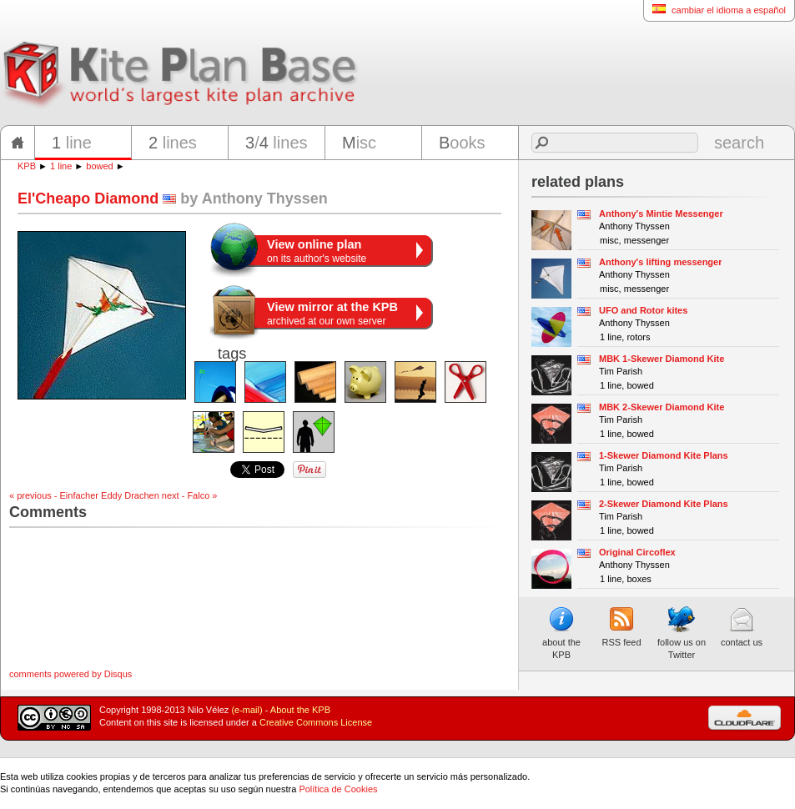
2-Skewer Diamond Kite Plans (663, 504)
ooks (462, 142)
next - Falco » (190, 495)
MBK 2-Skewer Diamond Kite (661, 407)
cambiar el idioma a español (714, 9)
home (17, 142)
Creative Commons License (315, 722)
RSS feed (621, 626)
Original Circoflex (637, 552)
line (72, 142)
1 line (61, 166)
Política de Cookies (338, 789)
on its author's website (316, 251)
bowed (99, 166)
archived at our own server (332, 313)
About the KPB (300, 710)
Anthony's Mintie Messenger (661, 214)
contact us (741, 626)
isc (359, 142)
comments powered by (70, 674)
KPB (27, 166)
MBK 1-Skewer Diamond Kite (661, 359)
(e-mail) (246, 710)
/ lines (276, 142)
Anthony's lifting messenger (660, 262)
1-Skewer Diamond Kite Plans (663, 455)
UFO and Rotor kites (643, 310)
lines (172, 142)
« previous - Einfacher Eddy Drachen (84, 495)
